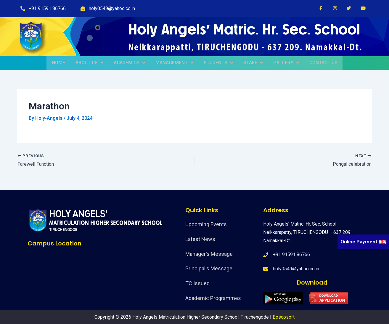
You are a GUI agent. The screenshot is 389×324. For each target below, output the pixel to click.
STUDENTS (218, 63)
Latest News (200, 239)
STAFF (252, 63)
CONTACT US (320, 63)
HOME (60, 63)
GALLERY (284, 63)
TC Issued (197, 283)
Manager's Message (209, 254)
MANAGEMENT (175, 63)
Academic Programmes (213, 298)
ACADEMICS (130, 63)
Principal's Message (208, 268)
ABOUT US (90, 63)
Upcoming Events (206, 224)
